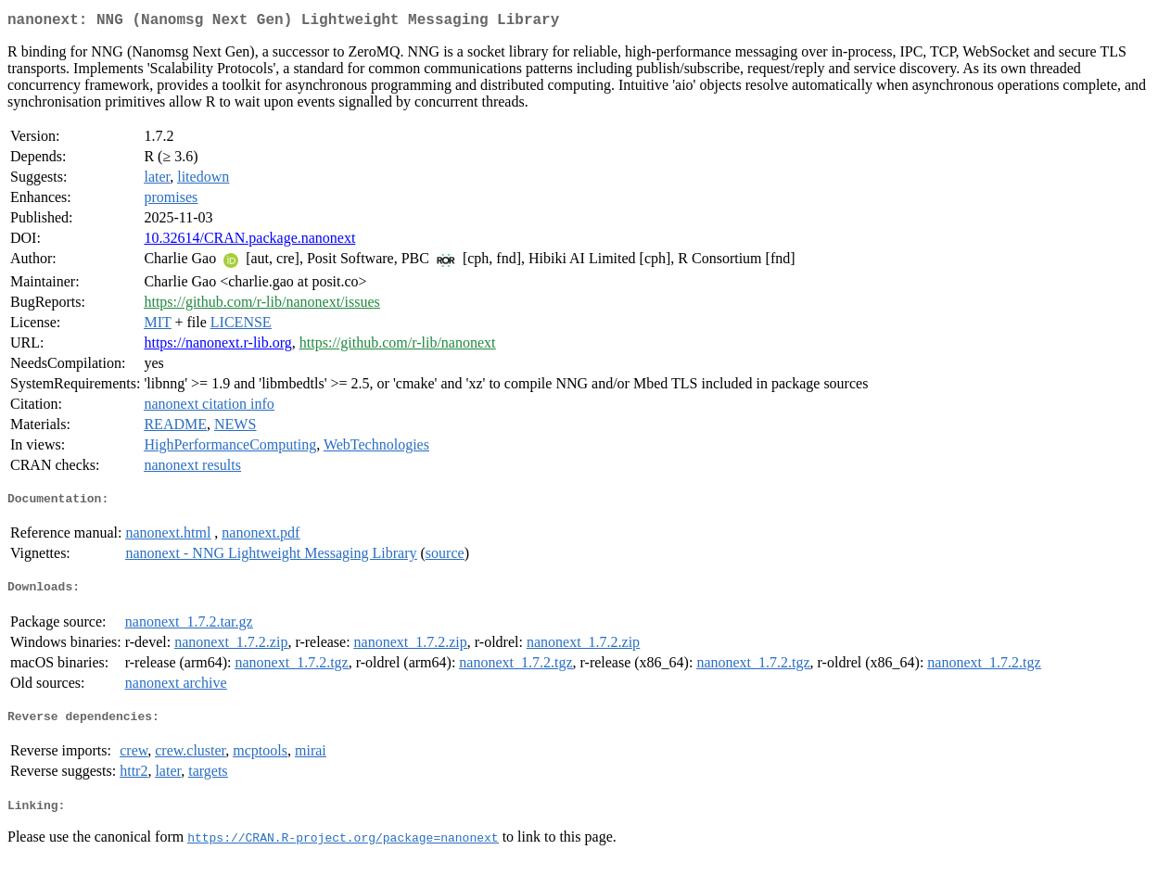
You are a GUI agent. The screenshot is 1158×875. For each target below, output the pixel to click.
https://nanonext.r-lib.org (217, 346)
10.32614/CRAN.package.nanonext (249, 241)
